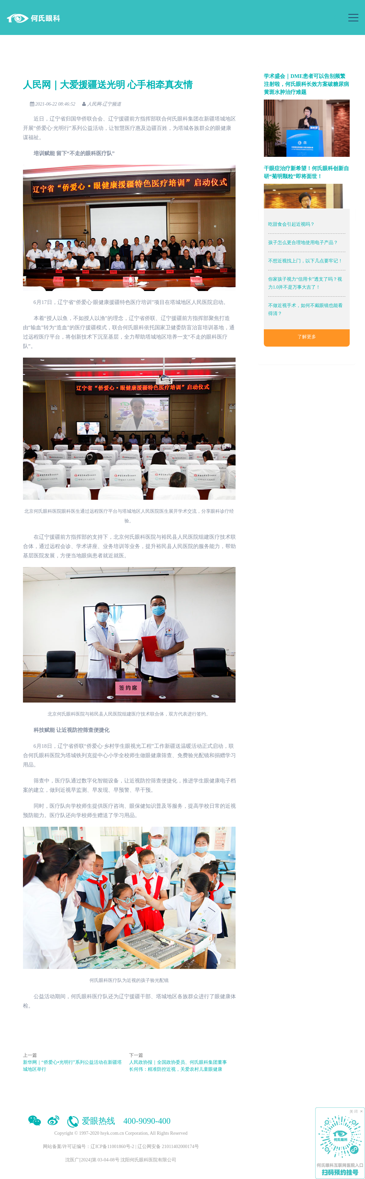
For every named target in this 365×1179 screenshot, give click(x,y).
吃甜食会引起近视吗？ (291, 224)
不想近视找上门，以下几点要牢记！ (305, 260)
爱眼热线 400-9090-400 (118, 1120)
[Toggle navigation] (353, 18)
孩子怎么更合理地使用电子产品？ (303, 242)
